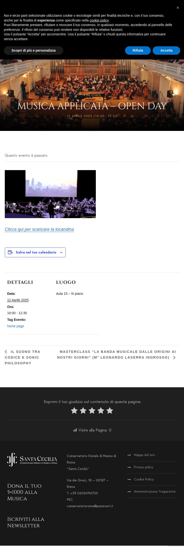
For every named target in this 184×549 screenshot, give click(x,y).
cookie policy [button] (99, 20)
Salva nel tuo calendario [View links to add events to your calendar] (36, 255)
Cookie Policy (144, 482)
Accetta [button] (166, 50)
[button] (178, 7)
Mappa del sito (144, 458)
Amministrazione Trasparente (155, 495)
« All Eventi (92, 98)
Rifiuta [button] (138, 50)
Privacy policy (143, 470)
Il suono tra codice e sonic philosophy (22, 360)
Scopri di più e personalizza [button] (34, 50)
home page (15, 329)
